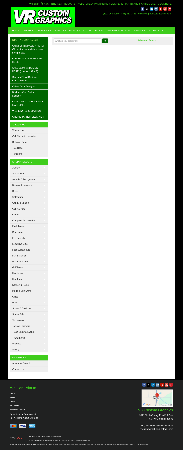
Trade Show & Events (23, 332)
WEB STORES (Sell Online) (26, 111)
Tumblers (17, 154)
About (12, 397)
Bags (14, 191)
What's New (18, 130)
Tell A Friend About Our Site (24, 418)
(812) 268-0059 (111, 13)
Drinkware (17, 232)
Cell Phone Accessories (24, 136)
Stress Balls (18, 314)
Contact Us (18, 369)
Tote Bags (17, 148)
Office (15, 297)
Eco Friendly (18, 238)
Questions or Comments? (23, 414)
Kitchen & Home (20, 285)
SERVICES (44, 30)
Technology (18, 320)
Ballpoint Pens (19, 142)
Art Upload (14, 405)
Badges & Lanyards (22, 185)
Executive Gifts (20, 244)
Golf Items (17, 267)
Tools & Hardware (21, 326)
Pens (14, 302)
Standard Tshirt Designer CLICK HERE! (24, 79)
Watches (16, 343)
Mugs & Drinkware (21, 291)
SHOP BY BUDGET (118, 30)
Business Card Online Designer (23, 94)
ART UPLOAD (95, 30)
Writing (15, 349)
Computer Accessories (23, 220)
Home (12, 393)
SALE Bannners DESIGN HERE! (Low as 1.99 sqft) (25, 70)
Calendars (17, 197)
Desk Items (18, 226)
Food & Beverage (21, 250)
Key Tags (17, 279)
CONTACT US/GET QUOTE (69, 30)
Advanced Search (21, 363)
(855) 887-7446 (128, 13)
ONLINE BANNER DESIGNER (28, 117)
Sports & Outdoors (21, 308)
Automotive (18, 173)
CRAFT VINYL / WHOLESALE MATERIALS (27, 103)
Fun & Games (19, 255)
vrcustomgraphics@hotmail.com (154, 13)
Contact (13, 401)
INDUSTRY (156, 30)
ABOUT (28, 30)
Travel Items (18, 338)
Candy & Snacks (20, 203)
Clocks (15, 214)
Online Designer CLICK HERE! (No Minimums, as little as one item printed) (28, 49)
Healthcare (17, 273)
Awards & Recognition (23, 179)
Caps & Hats (18, 209)
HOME (15, 30)
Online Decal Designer (23, 86)
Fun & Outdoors (20, 261)
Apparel (16, 167)
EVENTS (139, 30)
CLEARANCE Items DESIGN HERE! (27, 60)
